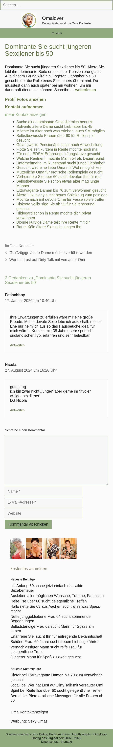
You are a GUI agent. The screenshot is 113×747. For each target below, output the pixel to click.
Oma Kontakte (21, 246)
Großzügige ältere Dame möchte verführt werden (50, 253)
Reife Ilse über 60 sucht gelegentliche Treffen (48, 601)
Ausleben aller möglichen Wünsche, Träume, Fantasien (57, 596)
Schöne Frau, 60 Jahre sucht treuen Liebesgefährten (54, 642)
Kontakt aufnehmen (24, 107)
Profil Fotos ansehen (25, 99)
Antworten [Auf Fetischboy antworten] (17, 345)
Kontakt (66, 741)
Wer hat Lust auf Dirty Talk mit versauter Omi (47, 259)
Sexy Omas (38, 721)
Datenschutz (50, 741)
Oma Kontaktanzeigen (29, 712)
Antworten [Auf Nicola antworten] (17, 410)
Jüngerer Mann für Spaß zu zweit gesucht (45, 657)
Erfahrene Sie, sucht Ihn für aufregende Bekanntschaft (56, 636)
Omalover (53, 18)
